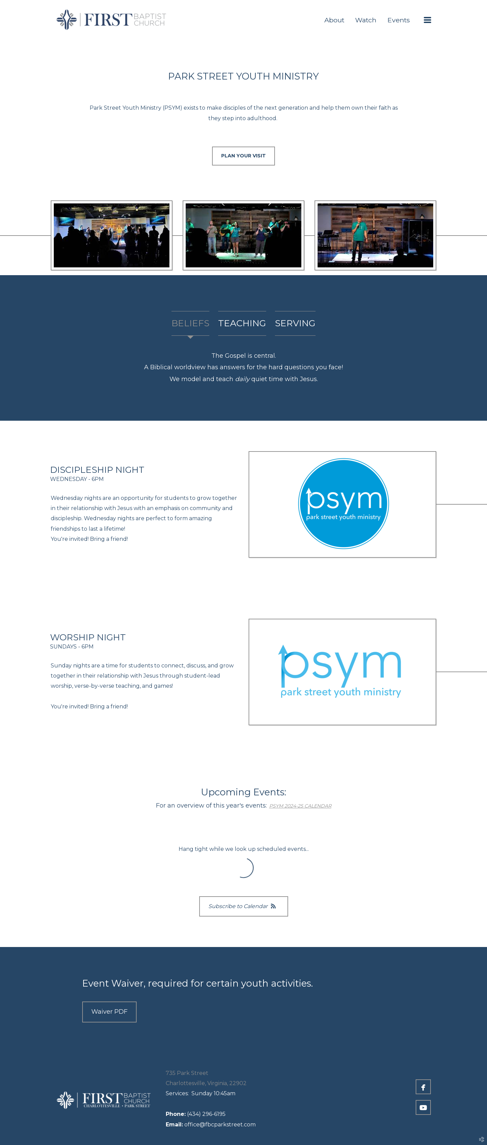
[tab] (190, 323)
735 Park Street (187, 1073)
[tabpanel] (243, 367)
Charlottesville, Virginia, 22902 (206, 1083)
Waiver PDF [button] (109, 1011)
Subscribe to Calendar (243, 906)
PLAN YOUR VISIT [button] (243, 156)
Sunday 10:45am (200, 1093)
